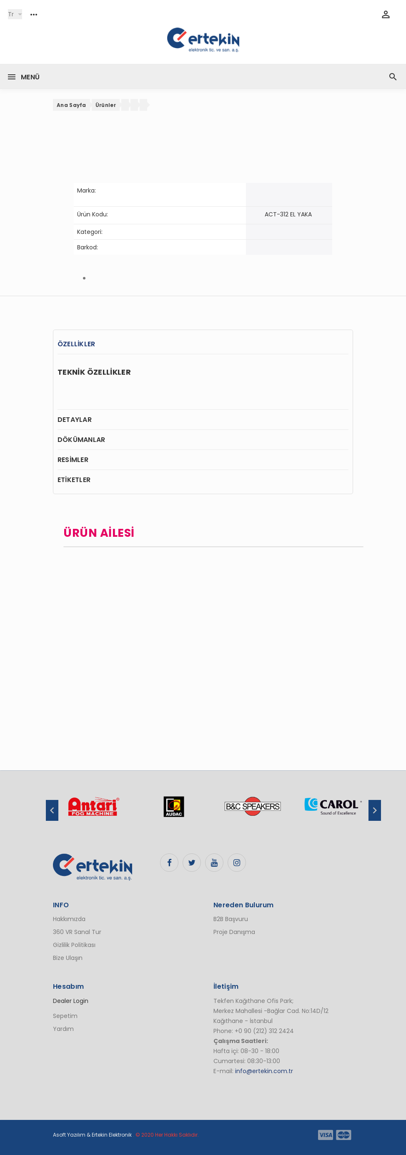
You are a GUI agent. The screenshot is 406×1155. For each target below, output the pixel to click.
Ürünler (105, 105)
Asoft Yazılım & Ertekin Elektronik (92, 1134)
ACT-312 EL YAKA (288, 214)
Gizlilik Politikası (74, 945)
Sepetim (65, 1016)
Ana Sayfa (71, 105)
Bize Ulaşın (68, 958)
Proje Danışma (234, 932)
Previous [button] (52, 810)
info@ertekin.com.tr (264, 1071)
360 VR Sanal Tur (77, 932)
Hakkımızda (69, 919)
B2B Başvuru (230, 919)
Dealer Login (70, 1001)
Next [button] (374, 810)
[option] (93, 811)
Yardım (63, 1029)
